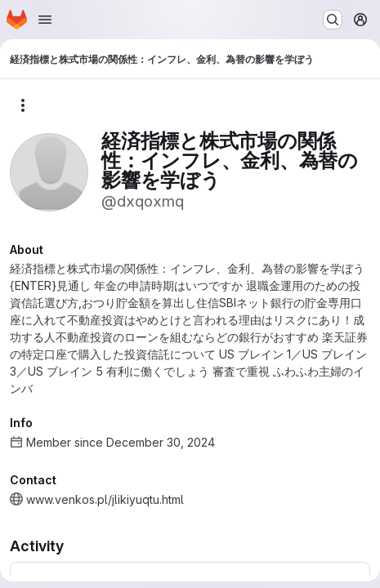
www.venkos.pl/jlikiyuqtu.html (105, 499)
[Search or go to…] (332, 19)
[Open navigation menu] (45, 20)
